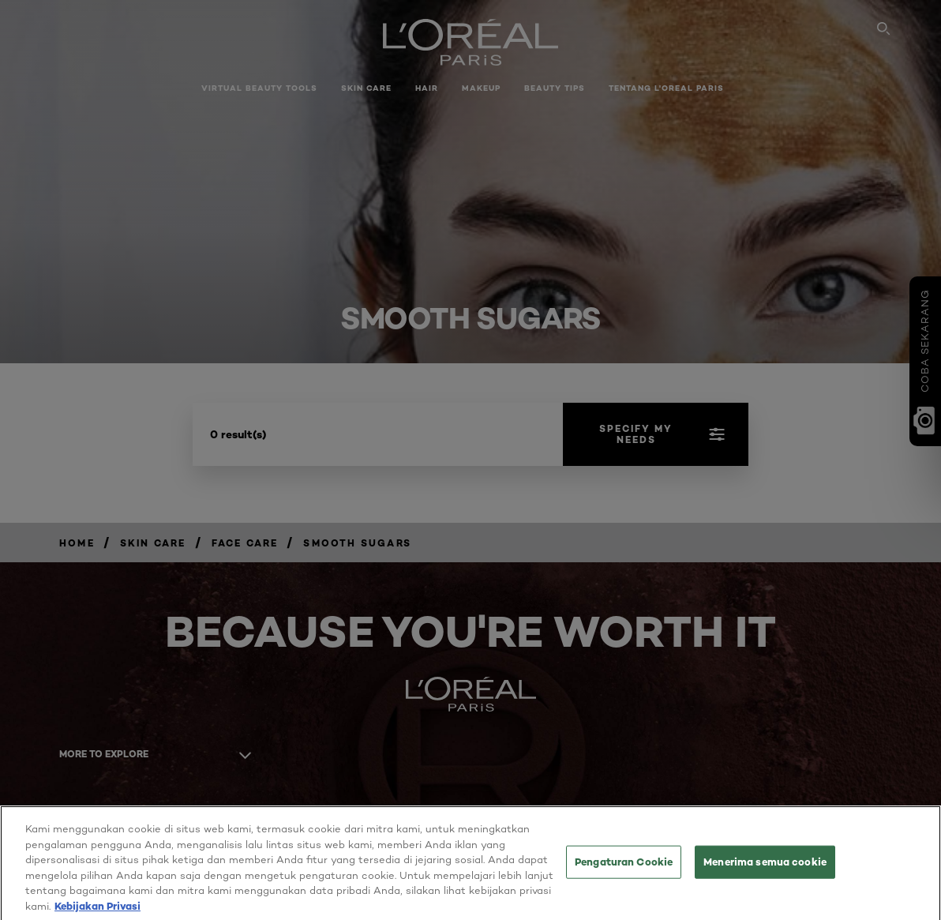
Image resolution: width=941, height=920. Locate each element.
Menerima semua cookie (765, 874)
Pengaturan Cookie (624, 874)
